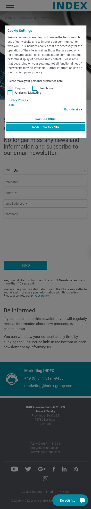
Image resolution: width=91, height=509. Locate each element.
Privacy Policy (17, 100)
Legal (11, 105)
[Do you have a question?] (82, 500)
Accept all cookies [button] (45, 126)
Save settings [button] (45, 119)
